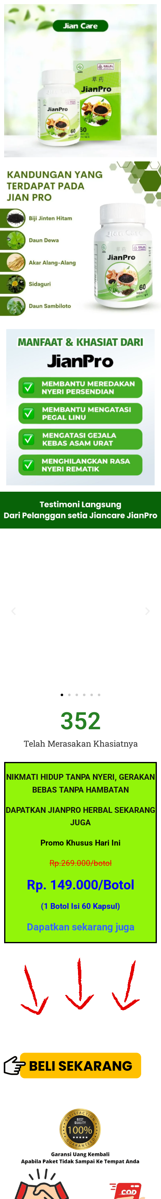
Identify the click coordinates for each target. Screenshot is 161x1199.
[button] (13, 611)
